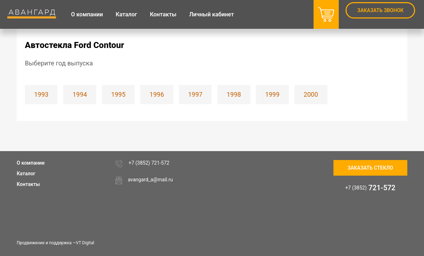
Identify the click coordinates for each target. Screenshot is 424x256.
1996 (157, 94)
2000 (311, 94)
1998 (234, 94)
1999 (272, 94)
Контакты (28, 184)
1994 (79, 94)
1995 (118, 94)
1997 (195, 94)
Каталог (26, 173)
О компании (31, 163)
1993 (41, 94)
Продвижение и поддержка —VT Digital (55, 242)
